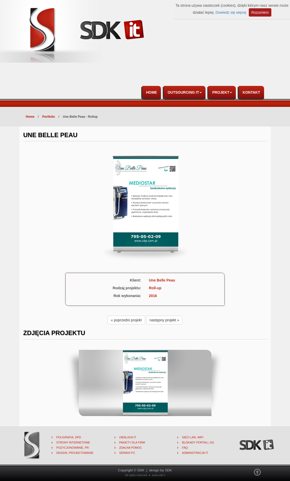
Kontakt (251, 92)
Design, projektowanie (74, 452)
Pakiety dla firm (132, 442)
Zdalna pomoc (130, 447)
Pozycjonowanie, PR (72, 447)
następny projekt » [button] (164, 320)
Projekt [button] (222, 92)
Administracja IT (195, 452)
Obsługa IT (127, 437)
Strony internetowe (73, 442)
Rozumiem (260, 12)
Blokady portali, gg (198, 442)
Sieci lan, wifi (192, 437)
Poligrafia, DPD (68, 437)
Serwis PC (127, 452)
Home (151, 92)
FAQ (185, 447)
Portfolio (48, 117)
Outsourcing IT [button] (185, 92)
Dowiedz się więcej (231, 12)
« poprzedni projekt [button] (126, 320)
